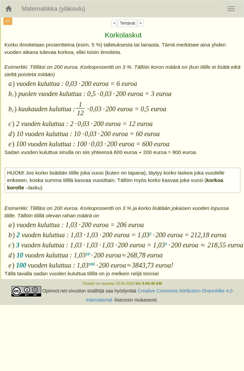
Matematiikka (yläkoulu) (53, 8)
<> (7, 21)
